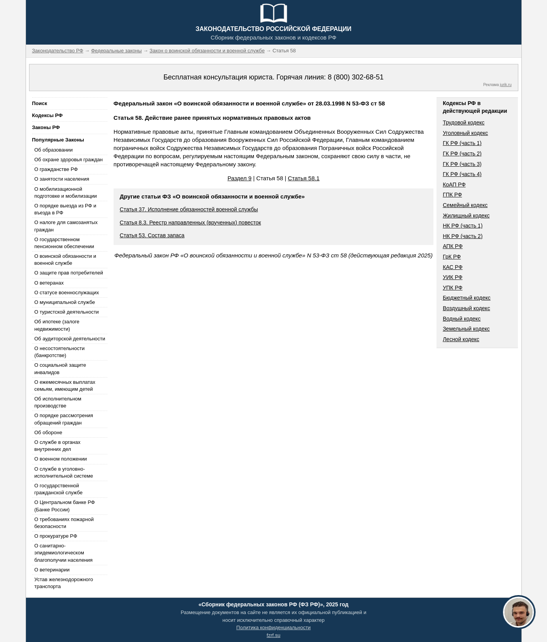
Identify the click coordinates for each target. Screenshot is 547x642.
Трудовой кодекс (464, 122)
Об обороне (48, 432)
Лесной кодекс (461, 339)
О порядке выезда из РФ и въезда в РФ (66, 209)
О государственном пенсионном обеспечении (64, 242)
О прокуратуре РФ (56, 536)
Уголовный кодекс (465, 133)
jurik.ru (505, 85)
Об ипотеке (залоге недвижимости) (57, 325)
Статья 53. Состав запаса (152, 235)
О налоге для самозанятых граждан (66, 225)
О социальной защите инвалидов (60, 368)
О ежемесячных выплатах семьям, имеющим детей (65, 385)
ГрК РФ (452, 257)
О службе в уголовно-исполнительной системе (64, 472)
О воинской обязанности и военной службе (65, 259)
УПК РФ (452, 288)
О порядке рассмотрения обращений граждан (64, 418)
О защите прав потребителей (69, 273)
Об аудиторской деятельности (70, 339)
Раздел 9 (240, 178)
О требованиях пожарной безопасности (64, 522)
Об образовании (54, 150)
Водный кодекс (462, 319)
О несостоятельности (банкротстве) (60, 351)
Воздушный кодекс (466, 308)
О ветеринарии (52, 570)
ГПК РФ (452, 195)
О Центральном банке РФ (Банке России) (65, 505)
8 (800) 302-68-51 (355, 77)
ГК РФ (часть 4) (462, 174)
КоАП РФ (454, 184)
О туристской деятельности (67, 312)
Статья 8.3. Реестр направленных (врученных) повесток (190, 222)
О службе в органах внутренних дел (58, 445)
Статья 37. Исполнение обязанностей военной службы (189, 209)
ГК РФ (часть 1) (462, 143)
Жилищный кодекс (466, 215)
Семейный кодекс (465, 205)
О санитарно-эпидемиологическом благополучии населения (64, 553)
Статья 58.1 (304, 178)
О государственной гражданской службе (59, 489)
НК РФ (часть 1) (463, 226)
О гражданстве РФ (56, 169)
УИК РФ (452, 277)
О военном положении (61, 459)
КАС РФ (452, 267)
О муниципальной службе (65, 302)
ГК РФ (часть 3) (462, 164)
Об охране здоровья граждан (69, 159)
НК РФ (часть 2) (463, 236)
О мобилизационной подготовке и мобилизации (66, 192)
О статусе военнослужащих (67, 292)
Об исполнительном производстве (58, 402)
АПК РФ (452, 246)
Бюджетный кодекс (466, 298)
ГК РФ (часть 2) (462, 153)
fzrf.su (273, 635)
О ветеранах (49, 283)
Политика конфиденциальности (273, 627)
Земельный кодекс (466, 329)
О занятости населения (62, 179)
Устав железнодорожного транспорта (64, 582)
